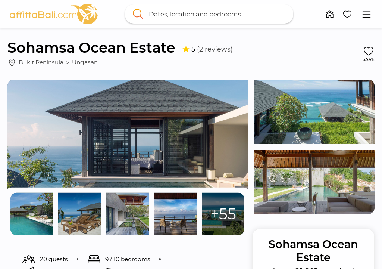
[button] (330, 14)
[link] (54, 14)
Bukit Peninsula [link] (41, 62)
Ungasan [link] (85, 62)
